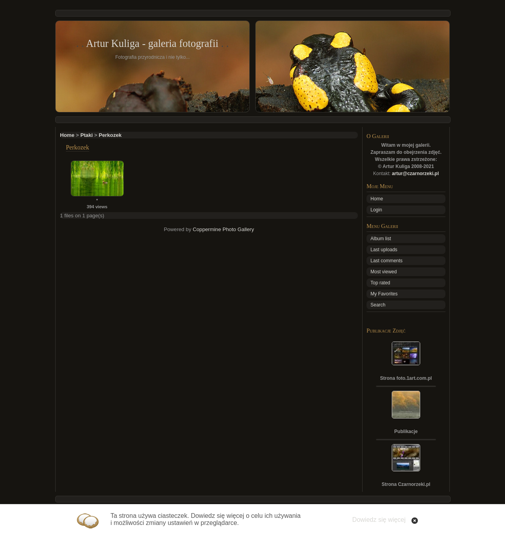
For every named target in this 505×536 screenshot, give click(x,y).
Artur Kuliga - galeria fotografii (152, 43)
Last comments (386, 260)
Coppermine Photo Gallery (223, 229)
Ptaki (86, 135)
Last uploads (383, 249)
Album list (380, 238)
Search (377, 305)
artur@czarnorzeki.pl (415, 173)
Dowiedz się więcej (379, 519)
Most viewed (383, 272)
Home (67, 135)
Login (376, 210)
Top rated (380, 283)
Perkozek (110, 135)
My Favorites (384, 294)
